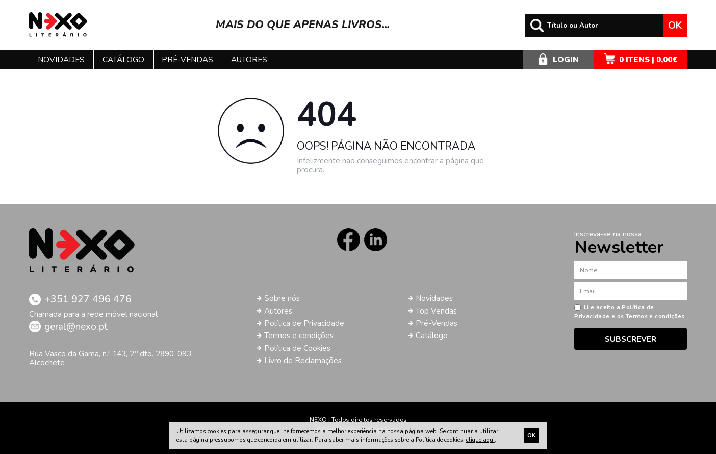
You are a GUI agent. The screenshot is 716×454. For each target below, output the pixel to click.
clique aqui (480, 440)
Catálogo (123, 59)
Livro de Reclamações (303, 360)
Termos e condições (299, 335)
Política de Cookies (297, 348)
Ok (675, 25)
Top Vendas (436, 310)
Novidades (61, 59)
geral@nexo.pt (76, 326)
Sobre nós (282, 298)
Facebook (348, 239)
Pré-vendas (187, 59)
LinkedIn (375, 239)
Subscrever (630, 338)
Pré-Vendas (436, 323)
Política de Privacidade (304, 323)
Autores (249, 59)
